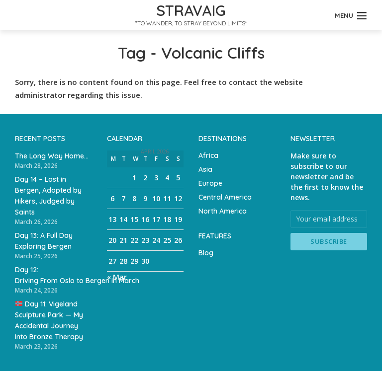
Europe (210, 183)
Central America (225, 197)
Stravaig (191, 10)
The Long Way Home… (52, 155)
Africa (208, 155)
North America (222, 211)
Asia (205, 169)
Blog (205, 252)
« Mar (117, 277)
